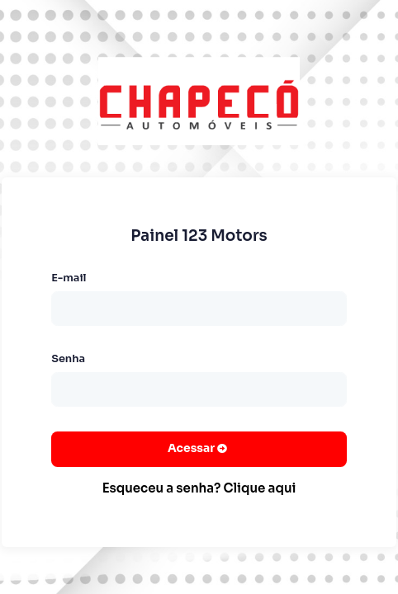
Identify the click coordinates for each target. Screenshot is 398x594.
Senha (68, 358)
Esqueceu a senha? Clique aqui (199, 488)
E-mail (68, 278)
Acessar (192, 448)
